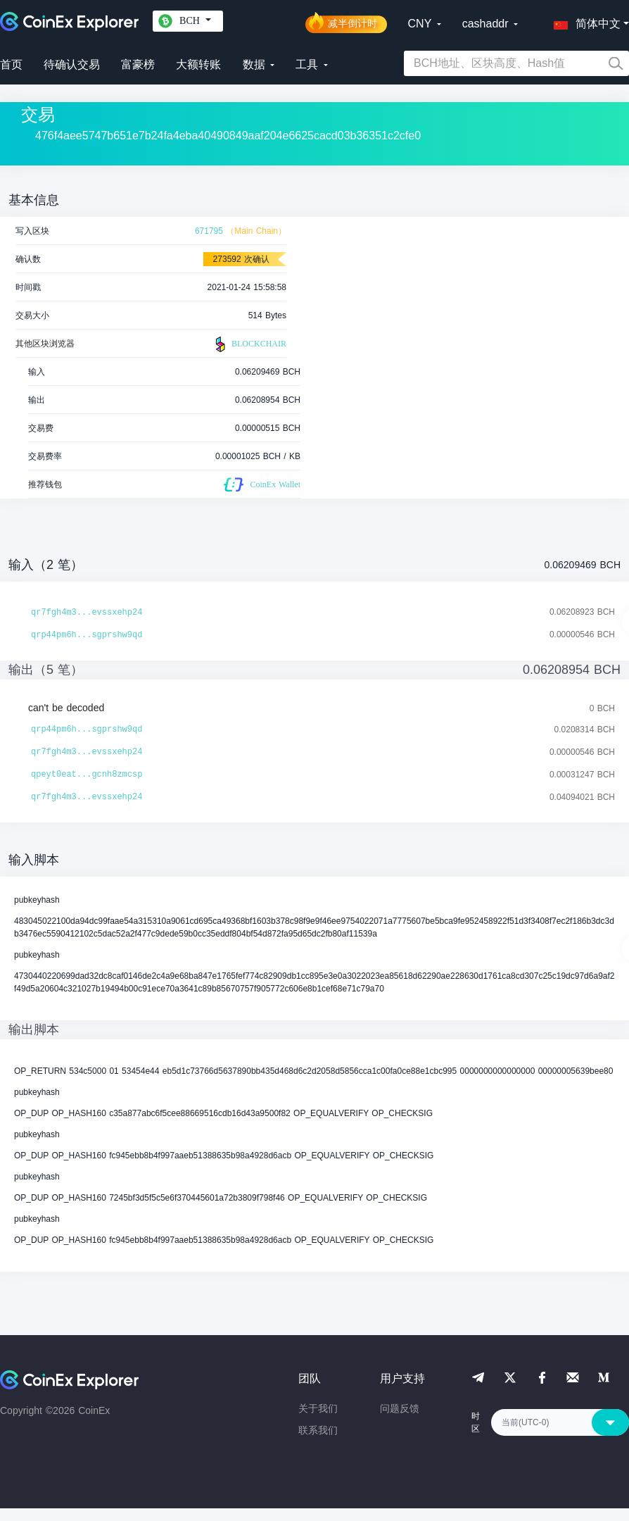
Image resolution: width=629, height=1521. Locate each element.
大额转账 (198, 64)
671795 (209, 231)
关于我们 (318, 1408)
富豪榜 (138, 64)
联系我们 (318, 1430)
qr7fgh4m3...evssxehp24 (86, 613)
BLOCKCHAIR (249, 344)
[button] (584, 21)
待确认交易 (72, 64)
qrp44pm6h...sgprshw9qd (86, 635)
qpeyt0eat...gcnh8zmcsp (86, 775)
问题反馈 (399, 1408)
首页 (11, 64)
